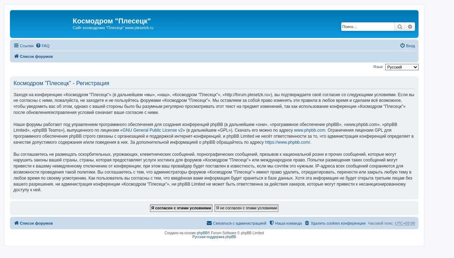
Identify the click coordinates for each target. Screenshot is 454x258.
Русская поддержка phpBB (214, 237)
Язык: (378, 67)
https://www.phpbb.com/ (287, 142)
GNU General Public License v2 (153, 130)
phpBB (202, 233)
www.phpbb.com (309, 130)
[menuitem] (42, 46)
